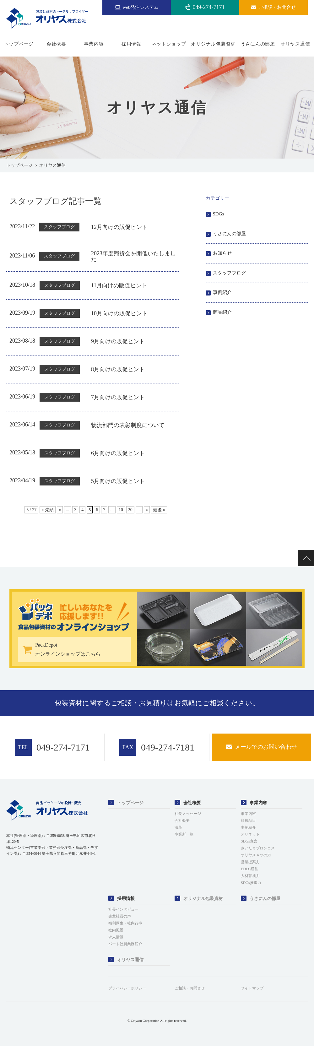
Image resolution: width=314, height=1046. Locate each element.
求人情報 (115, 937)
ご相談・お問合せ (190, 988)
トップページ (19, 43)
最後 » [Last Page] (159, 509)
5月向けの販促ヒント (118, 481)
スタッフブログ (229, 272)
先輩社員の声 (119, 916)
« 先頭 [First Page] (47, 509)
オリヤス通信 (295, 43)
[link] (22, 873)
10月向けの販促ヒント (119, 313)
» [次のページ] (147, 509)
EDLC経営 (249, 869)
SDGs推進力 (251, 883)
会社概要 (56, 43)
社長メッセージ (188, 813)
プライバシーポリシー (127, 988)
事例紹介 (222, 292)
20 (130, 509)
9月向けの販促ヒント (118, 341)
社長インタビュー (123, 909)
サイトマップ (252, 988)
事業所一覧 (184, 834)
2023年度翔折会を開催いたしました (133, 256)
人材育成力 (250, 876)
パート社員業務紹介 (125, 944)
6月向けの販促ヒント (118, 453)
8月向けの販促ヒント (118, 369)
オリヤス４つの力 (256, 855)
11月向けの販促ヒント (119, 285)
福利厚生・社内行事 (125, 923)
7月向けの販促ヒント (118, 397)
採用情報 (131, 43)
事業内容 (94, 43)
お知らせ (222, 253)
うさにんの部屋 (258, 43)
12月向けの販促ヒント (119, 227)
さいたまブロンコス (258, 848)
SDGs (218, 213)
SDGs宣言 (249, 841)
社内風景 (115, 930)
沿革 (178, 827)
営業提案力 (250, 862)
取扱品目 (248, 820)
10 (121, 509)
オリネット (250, 834)
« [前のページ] (60, 509)
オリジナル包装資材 (213, 43)
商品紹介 (222, 312)
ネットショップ (169, 43)
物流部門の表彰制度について (128, 425)
